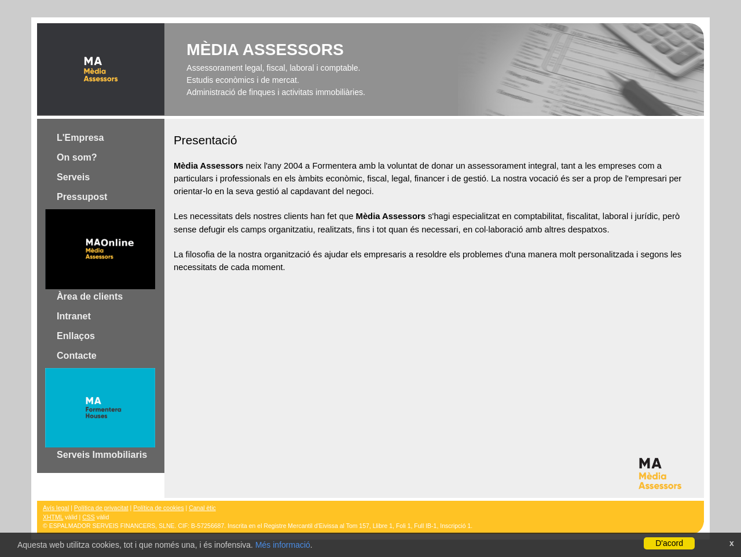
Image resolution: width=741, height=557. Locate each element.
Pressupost (82, 196)
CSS (88, 517)
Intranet (74, 316)
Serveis (73, 177)
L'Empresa (80, 137)
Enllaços (76, 335)
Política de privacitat (101, 508)
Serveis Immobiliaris (100, 414)
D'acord (669, 543)
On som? (77, 157)
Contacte (77, 355)
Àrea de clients (100, 255)
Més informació (282, 544)
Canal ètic (202, 508)
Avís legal (56, 508)
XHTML (53, 517)
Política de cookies (158, 508)
